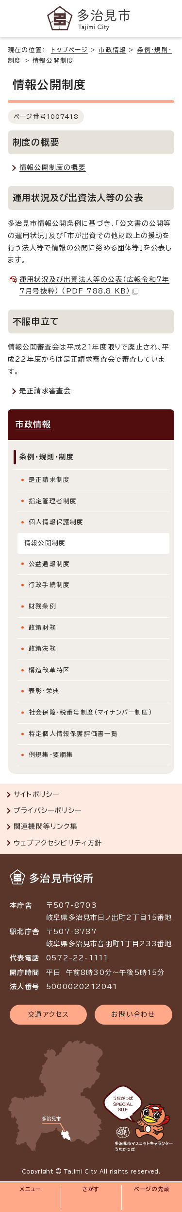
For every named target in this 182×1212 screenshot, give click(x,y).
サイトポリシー (36, 794)
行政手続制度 (49, 585)
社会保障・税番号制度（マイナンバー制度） (90, 712)
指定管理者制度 (53, 501)
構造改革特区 (49, 670)
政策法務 (42, 648)
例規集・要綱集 (51, 755)
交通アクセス (48, 1014)
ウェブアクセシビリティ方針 (58, 843)
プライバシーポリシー (48, 810)
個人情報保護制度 (56, 522)
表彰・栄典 (44, 691)
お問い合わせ (133, 1014)
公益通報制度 (49, 564)
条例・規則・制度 (47, 456)
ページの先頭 (151, 1189)
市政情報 (112, 50)
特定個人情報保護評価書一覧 (73, 734)
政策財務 (42, 627)
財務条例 (42, 606)
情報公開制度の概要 (52, 167)
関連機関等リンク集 (46, 826)
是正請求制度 (49, 480)
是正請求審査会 (45, 390)
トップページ (69, 50)
